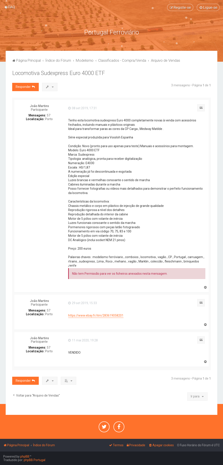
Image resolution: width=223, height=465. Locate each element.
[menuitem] (9, 7)
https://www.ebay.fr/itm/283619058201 (95, 315)
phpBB (24, 456)
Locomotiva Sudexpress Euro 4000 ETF (58, 73)
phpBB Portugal (34, 460)
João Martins (39, 106)
